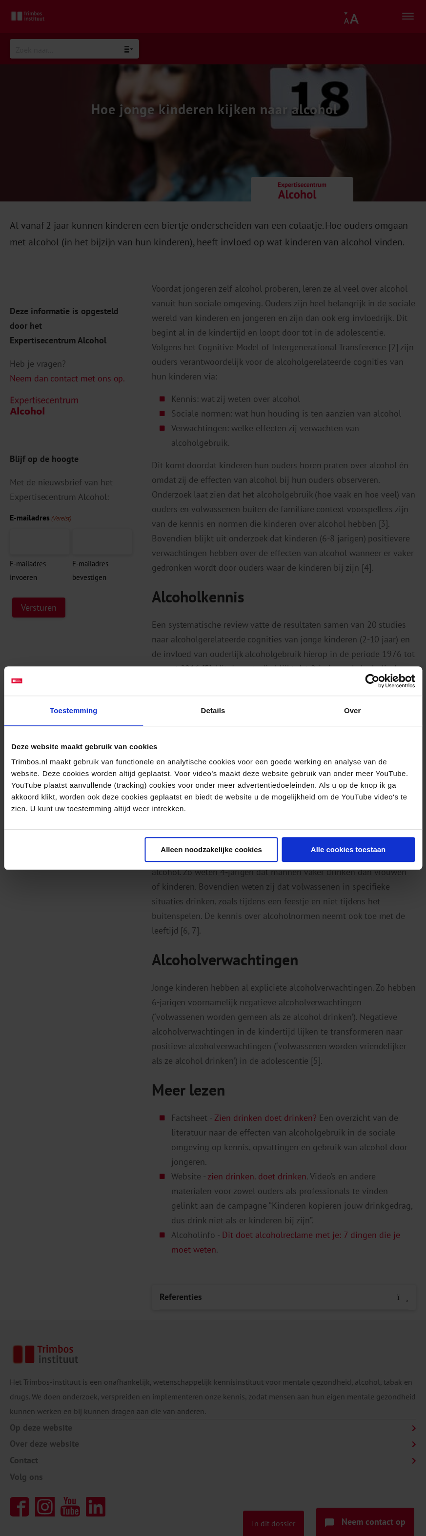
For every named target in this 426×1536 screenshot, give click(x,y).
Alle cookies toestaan (348, 849)
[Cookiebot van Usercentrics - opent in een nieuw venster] (372, 681)
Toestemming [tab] (74, 710)
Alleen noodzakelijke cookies (211, 849)
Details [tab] (213, 710)
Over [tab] (352, 710)
